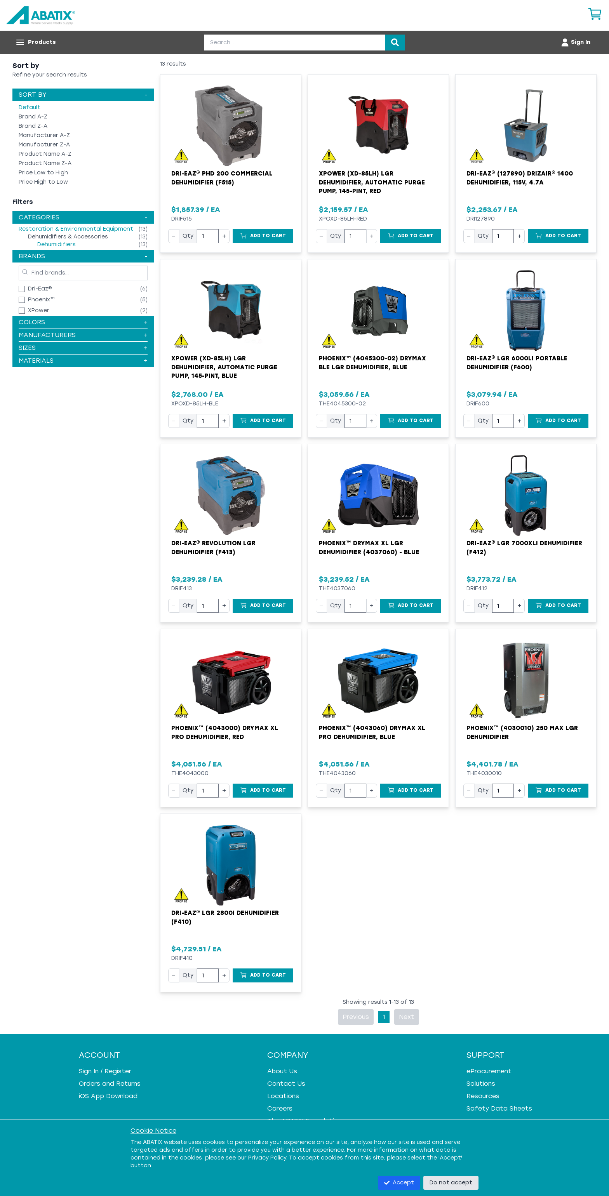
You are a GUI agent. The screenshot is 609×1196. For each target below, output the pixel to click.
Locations (283, 1096)
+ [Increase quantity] (224, 236)
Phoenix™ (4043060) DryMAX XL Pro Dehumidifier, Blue (372, 733)
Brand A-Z (33, 116)
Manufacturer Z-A (44, 144)
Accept (399, 1182)
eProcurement (489, 1071)
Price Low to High (43, 172)
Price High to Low (43, 182)
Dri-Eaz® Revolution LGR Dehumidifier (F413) (213, 548)
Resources (482, 1096)
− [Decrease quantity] (174, 236)
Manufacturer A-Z (44, 135)
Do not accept (451, 1182)
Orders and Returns (110, 1083)
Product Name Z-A (45, 163)
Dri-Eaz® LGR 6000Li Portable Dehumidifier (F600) (516, 363)
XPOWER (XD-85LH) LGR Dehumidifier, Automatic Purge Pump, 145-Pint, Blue (224, 367)
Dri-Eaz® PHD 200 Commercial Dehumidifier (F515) (222, 178)
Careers (279, 1108)
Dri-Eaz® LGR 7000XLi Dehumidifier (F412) (524, 548)
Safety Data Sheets (499, 1108)
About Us (282, 1071)
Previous (356, 1016)
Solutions (480, 1083)
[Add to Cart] (263, 236)
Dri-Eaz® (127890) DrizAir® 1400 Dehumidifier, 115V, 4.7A (519, 178)
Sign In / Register (105, 1071)
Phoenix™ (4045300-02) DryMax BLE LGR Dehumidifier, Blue (372, 363)
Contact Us (286, 1083)
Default (29, 107)
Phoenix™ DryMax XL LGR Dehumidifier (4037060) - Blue (369, 548)
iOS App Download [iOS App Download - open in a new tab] (108, 1096)
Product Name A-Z (45, 154)
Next (406, 1016)
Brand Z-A (33, 126)
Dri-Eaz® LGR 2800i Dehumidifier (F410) (225, 917)
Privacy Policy (267, 1157)
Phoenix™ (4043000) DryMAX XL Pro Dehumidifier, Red (224, 733)
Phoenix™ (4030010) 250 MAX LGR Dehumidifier (522, 733)
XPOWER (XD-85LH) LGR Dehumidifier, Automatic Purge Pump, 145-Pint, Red (372, 182)
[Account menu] (575, 42)
